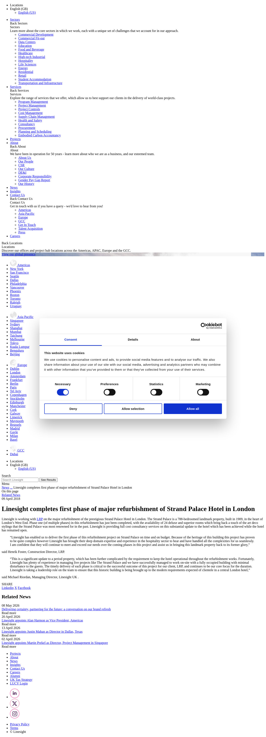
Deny (73, 408)
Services (15, 87)
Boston (14, 295)
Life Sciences (27, 64)
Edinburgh (17, 402)
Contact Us (17, 195)
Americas (24, 210)
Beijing (15, 354)
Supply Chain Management (36, 116)
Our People (25, 161)
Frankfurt (16, 380)
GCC (21, 221)
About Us (24, 157)
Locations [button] (16, 5)
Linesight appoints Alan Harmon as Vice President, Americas (42, 620)
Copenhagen (18, 395)
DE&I (22, 172)
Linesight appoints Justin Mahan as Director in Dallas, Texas (42, 631)
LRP (40, 519)
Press (21, 232)
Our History (26, 184)
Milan (14, 436)
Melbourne (17, 339)
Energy (23, 68)
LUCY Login (19, 683)
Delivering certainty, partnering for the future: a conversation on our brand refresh (56, 609)
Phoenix (15, 291)
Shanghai (16, 328)
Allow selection (133, 408)
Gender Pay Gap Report (34, 180)
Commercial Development (35, 34)
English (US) (27, 12)
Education (25, 45)
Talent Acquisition (30, 228)
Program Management (33, 101)
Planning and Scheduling (35, 131)
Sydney (15, 324)
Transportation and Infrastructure (40, 83)
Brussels (15, 424)
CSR (21, 165)
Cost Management (30, 113)
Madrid (15, 428)
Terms (14, 728)
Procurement (26, 128)
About (14, 142)
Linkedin (8, 588)
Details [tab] (133, 339)
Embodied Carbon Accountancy (39, 135)
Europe (23, 217)
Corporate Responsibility (35, 176)
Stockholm (17, 398)
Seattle (14, 276)
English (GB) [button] (19, 9)
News (13, 187)
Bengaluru (17, 350)
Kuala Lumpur (20, 346)
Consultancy (26, 124)
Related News (11, 495)
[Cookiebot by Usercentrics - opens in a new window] (204, 326)
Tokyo (14, 343)
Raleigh (15, 302)
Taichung (16, 335)
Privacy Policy (20, 724)
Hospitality (25, 60)
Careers (15, 236)
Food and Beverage (31, 49)
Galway (15, 413)
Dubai (14, 454)
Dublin (14, 368)
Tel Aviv (15, 391)
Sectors (15, 19)
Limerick (16, 417)
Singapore (16, 320)
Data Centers (27, 42)
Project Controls (29, 109)
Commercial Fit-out (31, 38)
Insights (15, 191)
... (11, 487)
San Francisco (19, 272)
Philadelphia (18, 283)
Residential (25, 72)
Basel (13, 439)
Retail (22, 75)
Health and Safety (30, 120)
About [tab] (195, 339)
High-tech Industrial (31, 57)
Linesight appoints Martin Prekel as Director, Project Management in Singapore (55, 643)
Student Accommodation (34, 79)
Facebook (24, 588)
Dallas (14, 280)
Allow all (192, 408)
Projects (15, 139)
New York (16, 269)
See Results (48, 479)
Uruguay (16, 306)
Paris (13, 387)
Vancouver (17, 287)
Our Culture (26, 169)
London (15, 372)
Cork (13, 410)
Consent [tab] (70, 339)
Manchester (18, 406)
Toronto (15, 298)
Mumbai (15, 332)
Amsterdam (18, 376)
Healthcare (25, 53)
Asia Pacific (26, 213)
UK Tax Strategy (21, 679)
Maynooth (17, 421)
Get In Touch (27, 225)
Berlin (14, 383)
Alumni (15, 676)
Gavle (14, 432)
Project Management (32, 105)
